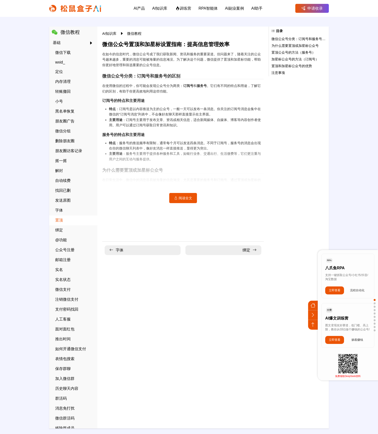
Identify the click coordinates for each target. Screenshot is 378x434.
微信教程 (134, 33)
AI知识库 (109, 33)
